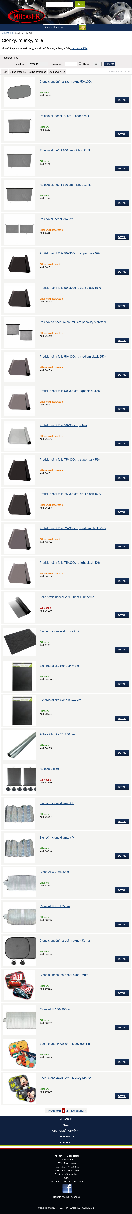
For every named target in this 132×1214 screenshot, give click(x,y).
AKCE (66, 1124)
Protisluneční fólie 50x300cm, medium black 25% (73, 356)
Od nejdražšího (18, 72)
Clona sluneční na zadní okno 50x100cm (67, 81)
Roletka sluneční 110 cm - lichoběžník (65, 184)
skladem (86, 64)
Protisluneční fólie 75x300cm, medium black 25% (73, 528)
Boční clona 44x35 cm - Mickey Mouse (65, 1078)
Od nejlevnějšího (37, 72)
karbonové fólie (79, 48)
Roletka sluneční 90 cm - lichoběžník (64, 116)
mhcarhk (66, 1118)
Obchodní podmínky (66, 1130)
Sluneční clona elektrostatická (60, 631)
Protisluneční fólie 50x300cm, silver (63, 425)
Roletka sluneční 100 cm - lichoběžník (65, 150)
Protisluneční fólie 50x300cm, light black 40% (70, 391)
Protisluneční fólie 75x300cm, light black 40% (70, 562)
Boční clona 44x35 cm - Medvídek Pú (65, 1043)
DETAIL (122, 100)
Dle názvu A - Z (57, 72)
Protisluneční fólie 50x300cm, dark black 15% (70, 287)
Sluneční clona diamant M (57, 837)
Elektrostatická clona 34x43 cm (60, 665)
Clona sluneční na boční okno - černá (65, 940)
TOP (4, 72)
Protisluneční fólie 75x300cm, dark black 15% (70, 494)
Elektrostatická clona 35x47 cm (60, 700)
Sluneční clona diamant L (57, 803)
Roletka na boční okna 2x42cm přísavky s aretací (73, 322)
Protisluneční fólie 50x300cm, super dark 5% (70, 253)
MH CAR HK (7, 33)
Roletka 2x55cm (50, 769)
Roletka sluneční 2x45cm (56, 219)
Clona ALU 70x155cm (54, 872)
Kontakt (66, 1142)
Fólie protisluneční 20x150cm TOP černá (67, 597)
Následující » (78, 1110)
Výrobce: (20, 64)
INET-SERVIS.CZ (85, 1208)
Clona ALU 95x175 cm (55, 906)
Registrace (66, 1136)
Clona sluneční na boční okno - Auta (64, 975)
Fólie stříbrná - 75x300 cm (57, 734)
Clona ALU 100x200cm (55, 1009)
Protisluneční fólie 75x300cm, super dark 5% (70, 459)
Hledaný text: (56, 64)
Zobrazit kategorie (60, 27)
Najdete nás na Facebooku (67, 1197)
